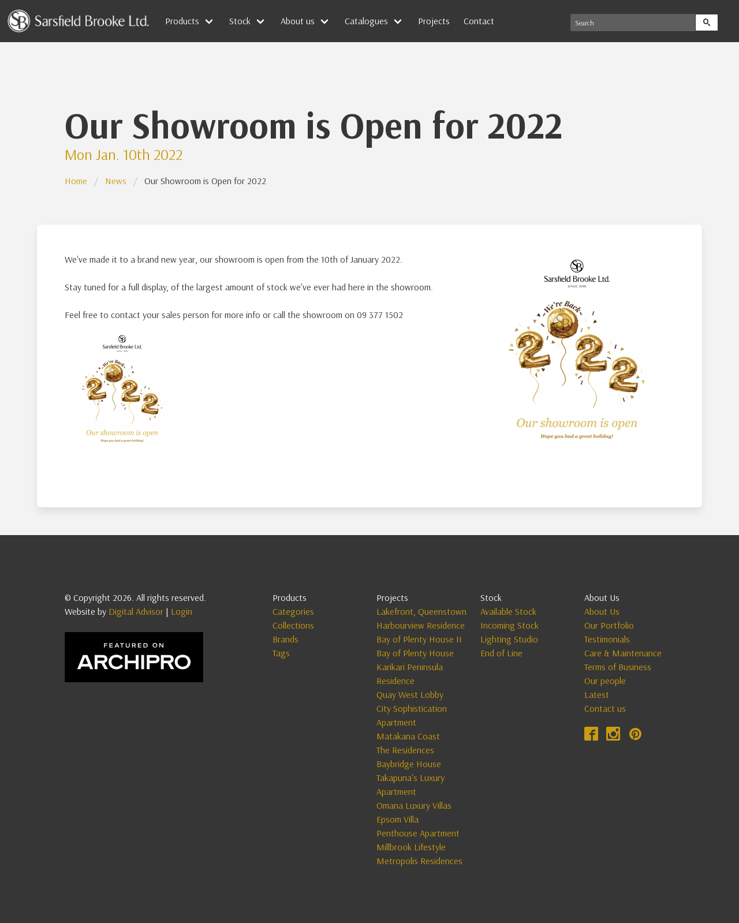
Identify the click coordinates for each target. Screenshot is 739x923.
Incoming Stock (509, 625)
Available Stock (508, 611)
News (115, 180)
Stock (240, 21)
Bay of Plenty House (415, 653)
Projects (434, 21)
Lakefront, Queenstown (421, 611)
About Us (601, 611)
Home (76, 180)
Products (182, 21)
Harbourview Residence (420, 625)
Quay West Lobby (409, 694)
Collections (293, 625)
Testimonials (607, 639)
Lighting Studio (509, 639)
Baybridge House (408, 763)
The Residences (405, 750)
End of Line (501, 653)
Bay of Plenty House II (419, 639)
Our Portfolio (609, 625)
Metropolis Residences (419, 860)
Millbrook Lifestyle (411, 847)
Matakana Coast (408, 736)
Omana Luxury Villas (413, 805)
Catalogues (366, 21)
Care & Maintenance (623, 653)
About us (298, 21)
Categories (293, 611)
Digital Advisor (136, 611)
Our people (605, 680)
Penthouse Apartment (418, 833)
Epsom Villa (397, 819)
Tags (281, 653)
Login (181, 611)
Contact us (605, 708)
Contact (479, 21)
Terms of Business (617, 666)
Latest (596, 694)
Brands (285, 639)
